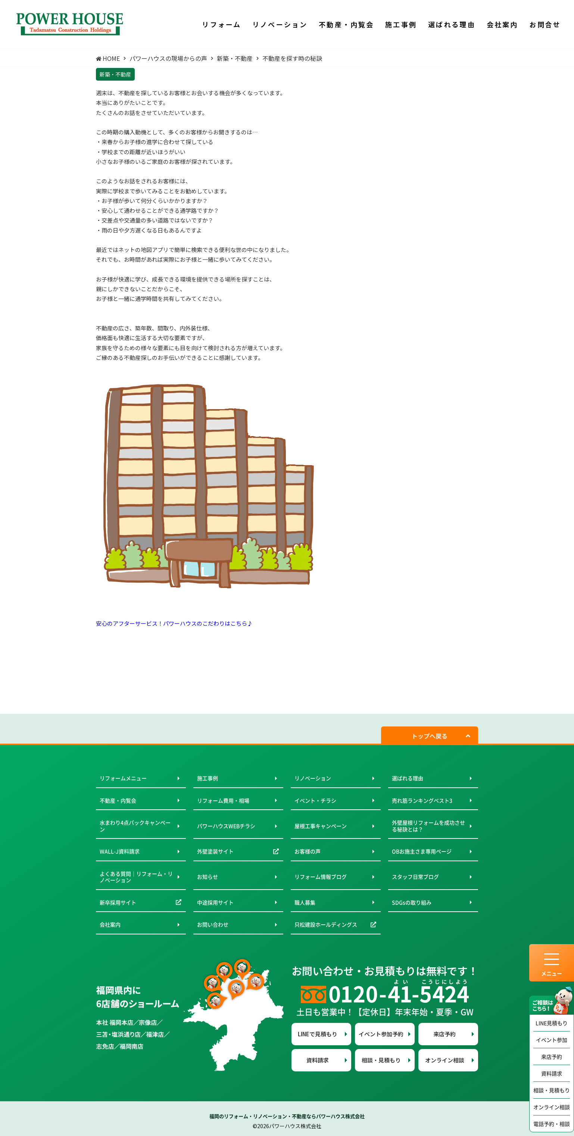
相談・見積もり (551, 1090)
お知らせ (207, 876)
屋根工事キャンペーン (320, 826)
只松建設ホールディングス (325, 924)
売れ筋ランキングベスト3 (422, 800)
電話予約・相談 (551, 1123)
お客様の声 (307, 851)
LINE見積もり (552, 1023)
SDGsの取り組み (411, 902)
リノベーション (312, 778)
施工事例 (207, 778)
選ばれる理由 (407, 778)
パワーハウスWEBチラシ (226, 826)
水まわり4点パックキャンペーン (135, 826)
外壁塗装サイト (215, 851)
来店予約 (551, 1056)
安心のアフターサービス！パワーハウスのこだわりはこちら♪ (174, 623)
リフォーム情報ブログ (320, 876)
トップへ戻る (429, 735)
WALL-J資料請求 (120, 851)
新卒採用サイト (118, 902)
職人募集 (304, 902)
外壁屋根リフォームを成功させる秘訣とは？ (428, 826)
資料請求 (551, 1073)
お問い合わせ (212, 924)
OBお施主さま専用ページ (422, 851)
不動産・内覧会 (118, 800)
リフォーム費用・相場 (223, 800)
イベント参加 (551, 1039)
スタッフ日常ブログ (415, 876)
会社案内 (110, 924)
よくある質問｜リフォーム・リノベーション (136, 877)
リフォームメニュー (123, 778)
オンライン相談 (551, 1107)
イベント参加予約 (381, 1034)
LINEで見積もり (317, 1034)
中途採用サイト (215, 902)
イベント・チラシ (315, 800)
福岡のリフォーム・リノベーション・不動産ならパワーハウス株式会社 (287, 1116)
